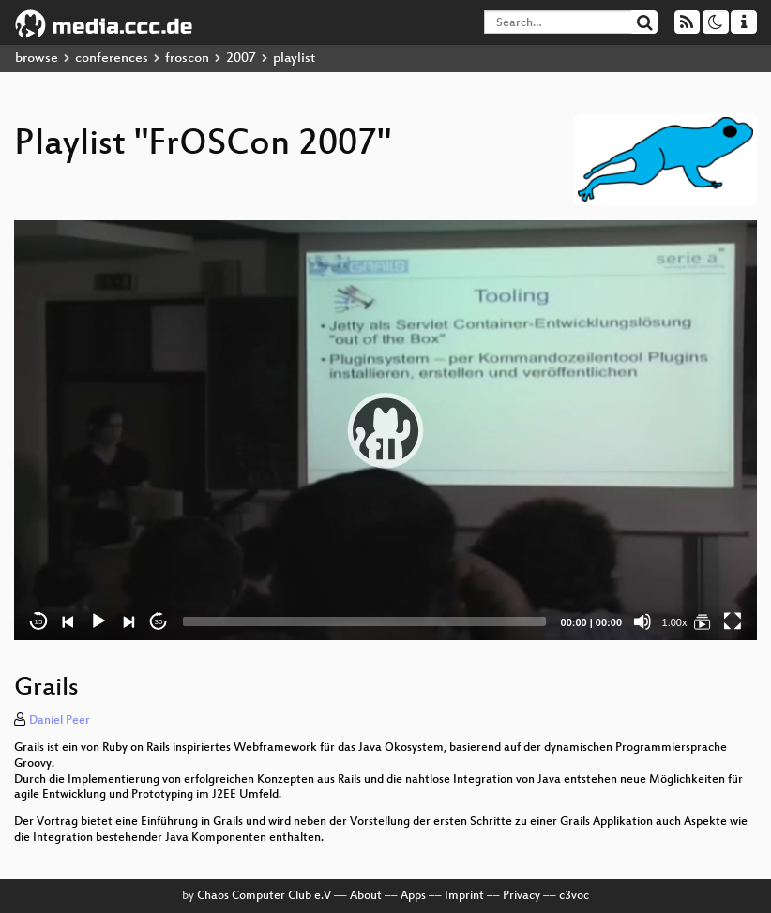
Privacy (521, 896)
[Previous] (68, 621)
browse (36, 59)
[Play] (98, 621)
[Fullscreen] (732, 621)
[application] (385, 430)
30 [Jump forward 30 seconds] (159, 622)
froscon (187, 59)
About (366, 896)
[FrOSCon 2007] (702, 621)
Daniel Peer (59, 720)
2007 (241, 59)
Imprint (464, 896)
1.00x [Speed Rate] (675, 622)
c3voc (574, 896)
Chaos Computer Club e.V (264, 896)
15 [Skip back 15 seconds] (39, 622)
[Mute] (642, 621)
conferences (111, 59)
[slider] (364, 621)
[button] (385, 430)
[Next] (128, 621)
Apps (413, 896)
